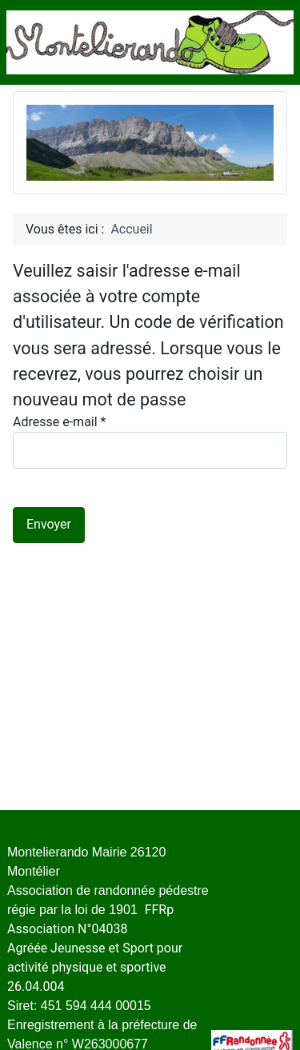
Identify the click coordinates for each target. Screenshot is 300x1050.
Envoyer (48, 524)
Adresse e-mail (59, 421)
